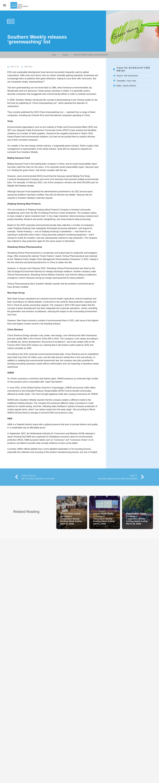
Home (54, 55)
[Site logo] (19, 5)
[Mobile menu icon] (4, 5)
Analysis (65, 55)
